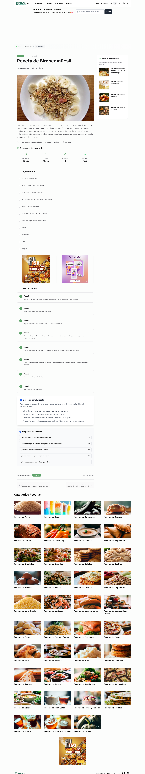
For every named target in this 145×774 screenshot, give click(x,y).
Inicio (29, 3)
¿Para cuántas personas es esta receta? (55, 450)
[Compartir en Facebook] (33, 68)
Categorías (39, 3)
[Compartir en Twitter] (36, 68)
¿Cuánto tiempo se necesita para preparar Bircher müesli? (55, 444)
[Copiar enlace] (43, 68)
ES (115, 3)
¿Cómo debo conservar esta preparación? (55, 462)
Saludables (28, 46)
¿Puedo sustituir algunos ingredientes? (55, 456)
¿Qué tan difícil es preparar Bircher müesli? (55, 437)
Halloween (59, 3)
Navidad (49, 3)
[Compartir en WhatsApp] (40, 68)
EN (111, 3)
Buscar (108, 12)
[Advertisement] (72, 30)
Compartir (37, 475)
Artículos (69, 3)
